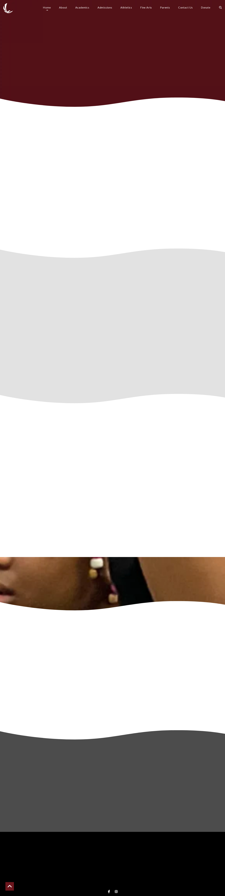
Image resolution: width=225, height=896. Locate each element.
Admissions (104, 7)
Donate (205, 7)
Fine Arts (146, 7)
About (63, 7)
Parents (165, 7)
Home (47, 7)
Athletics (126, 7)
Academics (82, 7)
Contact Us (185, 7)
